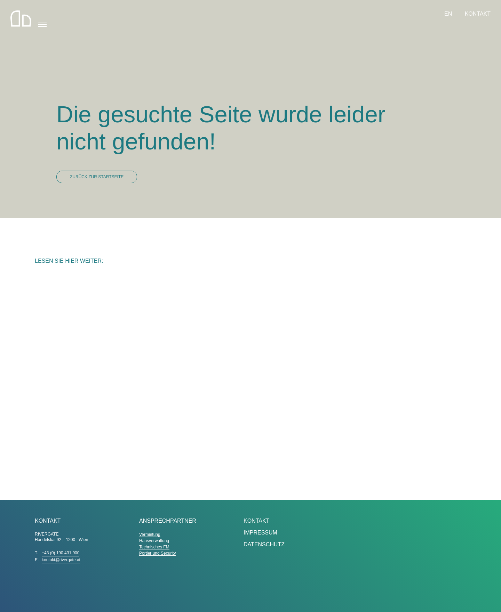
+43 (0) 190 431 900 (60, 552)
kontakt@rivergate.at (61, 559)
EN (449, 14)
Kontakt (478, 14)
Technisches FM (154, 547)
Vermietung (149, 534)
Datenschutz (264, 544)
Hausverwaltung (154, 540)
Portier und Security (157, 553)
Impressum (260, 533)
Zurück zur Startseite (97, 176)
